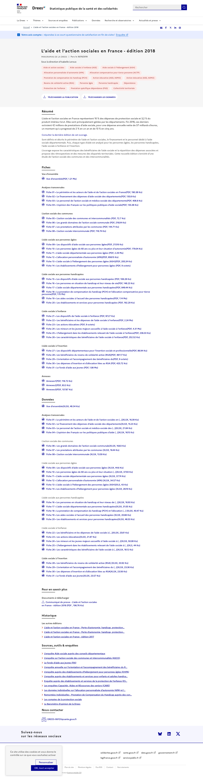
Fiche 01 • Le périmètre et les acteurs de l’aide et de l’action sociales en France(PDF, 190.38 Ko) (94, 192)
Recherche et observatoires (118, 20)
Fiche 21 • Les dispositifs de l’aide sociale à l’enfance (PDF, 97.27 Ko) (80, 315)
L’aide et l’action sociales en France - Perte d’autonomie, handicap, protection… (84, 627)
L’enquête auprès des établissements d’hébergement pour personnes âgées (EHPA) (86, 672)
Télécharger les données (101, 97)
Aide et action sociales (53, 67)
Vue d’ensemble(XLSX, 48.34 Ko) (63, 406)
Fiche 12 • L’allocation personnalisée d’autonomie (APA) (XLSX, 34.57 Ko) (83, 480)
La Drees (21, 20)
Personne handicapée (108, 83)
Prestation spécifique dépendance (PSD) (89, 88)
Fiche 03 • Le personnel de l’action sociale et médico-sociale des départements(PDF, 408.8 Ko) (94, 200)
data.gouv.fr (147, 752)
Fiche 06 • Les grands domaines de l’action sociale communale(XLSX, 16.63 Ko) (86, 445)
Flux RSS (99, 767)
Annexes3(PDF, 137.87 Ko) (59, 389)
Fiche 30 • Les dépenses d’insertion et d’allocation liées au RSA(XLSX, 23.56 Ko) (86, 571)
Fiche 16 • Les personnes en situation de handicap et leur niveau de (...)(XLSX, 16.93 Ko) (90, 502)
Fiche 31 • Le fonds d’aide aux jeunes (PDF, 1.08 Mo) (72, 367)
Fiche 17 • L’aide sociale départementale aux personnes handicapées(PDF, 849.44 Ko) (89, 287)
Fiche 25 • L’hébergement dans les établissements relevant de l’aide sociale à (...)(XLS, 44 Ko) (93, 545)
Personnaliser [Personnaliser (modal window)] (46, 762)
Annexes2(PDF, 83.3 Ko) (58, 385)
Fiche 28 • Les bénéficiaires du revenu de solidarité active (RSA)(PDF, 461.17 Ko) (86, 354)
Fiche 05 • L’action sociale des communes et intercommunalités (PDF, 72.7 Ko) (85, 218)
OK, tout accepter (44, 768)
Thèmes (36, 20)
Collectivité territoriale (124, 88)
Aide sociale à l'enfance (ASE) (83, 67)
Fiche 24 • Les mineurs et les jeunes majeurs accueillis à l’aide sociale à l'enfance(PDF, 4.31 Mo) (93, 328)
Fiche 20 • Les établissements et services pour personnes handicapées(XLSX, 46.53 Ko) (90, 519)
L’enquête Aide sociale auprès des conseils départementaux (74, 653)
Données (96, 20)
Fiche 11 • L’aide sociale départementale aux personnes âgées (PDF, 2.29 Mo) (84, 252)
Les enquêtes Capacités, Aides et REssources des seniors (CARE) (77, 685)
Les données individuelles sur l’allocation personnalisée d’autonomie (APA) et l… (84, 690)
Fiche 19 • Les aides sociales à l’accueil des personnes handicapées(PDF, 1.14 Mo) (86, 298)
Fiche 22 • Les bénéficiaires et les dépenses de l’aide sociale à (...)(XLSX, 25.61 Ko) (87, 532)
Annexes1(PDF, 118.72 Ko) (59, 380)
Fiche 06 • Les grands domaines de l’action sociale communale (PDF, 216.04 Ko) (86, 222)
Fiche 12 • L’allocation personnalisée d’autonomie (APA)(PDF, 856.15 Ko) (82, 257)
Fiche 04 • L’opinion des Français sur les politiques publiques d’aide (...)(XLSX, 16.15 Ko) (90, 432)
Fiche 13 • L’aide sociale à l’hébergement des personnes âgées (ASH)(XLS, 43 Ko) (87, 484)
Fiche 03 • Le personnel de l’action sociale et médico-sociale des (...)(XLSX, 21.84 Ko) (89, 428)
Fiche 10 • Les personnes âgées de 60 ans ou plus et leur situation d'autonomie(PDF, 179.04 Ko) (94, 248)
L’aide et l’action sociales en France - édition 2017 (69, 636)
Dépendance (129, 83)
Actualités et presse (148, 20)
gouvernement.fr (166, 752)
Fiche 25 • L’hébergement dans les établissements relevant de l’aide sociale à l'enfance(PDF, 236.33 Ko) (98, 332)
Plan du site (69, 767)
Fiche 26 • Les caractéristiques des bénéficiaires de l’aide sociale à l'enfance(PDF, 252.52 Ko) (93, 337)
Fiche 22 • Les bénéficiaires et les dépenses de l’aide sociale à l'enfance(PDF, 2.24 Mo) (89, 320)
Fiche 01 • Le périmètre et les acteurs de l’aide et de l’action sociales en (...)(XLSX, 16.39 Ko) (92, 419)
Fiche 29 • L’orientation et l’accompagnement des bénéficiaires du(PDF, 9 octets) (87, 359)
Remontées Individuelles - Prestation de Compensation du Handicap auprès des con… (88, 694)
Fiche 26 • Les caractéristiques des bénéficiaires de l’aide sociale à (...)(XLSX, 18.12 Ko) (89, 549)
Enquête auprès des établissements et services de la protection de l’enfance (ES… (85, 681)
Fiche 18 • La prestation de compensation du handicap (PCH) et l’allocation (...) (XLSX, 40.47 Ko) (94, 510)
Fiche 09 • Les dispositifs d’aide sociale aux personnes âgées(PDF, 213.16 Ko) (84, 244)
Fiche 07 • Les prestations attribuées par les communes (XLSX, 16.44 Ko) (82, 449)
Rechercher (184, 7)
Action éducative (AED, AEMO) (107, 78)
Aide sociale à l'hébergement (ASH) (118, 67)
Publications (78, 20)
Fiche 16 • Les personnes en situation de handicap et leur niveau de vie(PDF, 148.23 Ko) (90, 283)
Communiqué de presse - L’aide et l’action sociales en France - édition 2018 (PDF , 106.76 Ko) (69, 604)
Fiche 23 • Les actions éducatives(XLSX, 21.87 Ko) (71, 536)
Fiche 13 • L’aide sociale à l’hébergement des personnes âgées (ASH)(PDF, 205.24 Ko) (89, 261)
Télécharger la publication (62, 97)
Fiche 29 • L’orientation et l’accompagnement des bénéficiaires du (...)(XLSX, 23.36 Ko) (90, 567)
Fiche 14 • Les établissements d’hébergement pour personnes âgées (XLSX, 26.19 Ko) (89, 488)
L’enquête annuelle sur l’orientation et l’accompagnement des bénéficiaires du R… (85, 667)
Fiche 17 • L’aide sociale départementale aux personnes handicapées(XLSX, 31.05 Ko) (89, 506)
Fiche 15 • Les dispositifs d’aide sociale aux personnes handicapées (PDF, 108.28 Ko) (88, 278)
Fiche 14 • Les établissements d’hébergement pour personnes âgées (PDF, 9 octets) (88, 265)
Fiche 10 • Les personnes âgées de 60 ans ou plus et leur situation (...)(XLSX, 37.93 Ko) (89, 471)
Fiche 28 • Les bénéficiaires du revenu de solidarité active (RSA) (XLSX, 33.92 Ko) (87, 562)
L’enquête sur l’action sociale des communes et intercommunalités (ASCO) (82, 658)
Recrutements (123, 767)
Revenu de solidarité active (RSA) (59, 83)
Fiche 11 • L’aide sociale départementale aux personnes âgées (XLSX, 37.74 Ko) (85, 476)
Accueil (26, 27)
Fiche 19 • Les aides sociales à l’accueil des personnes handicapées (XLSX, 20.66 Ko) (88, 514)
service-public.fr (131, 758)
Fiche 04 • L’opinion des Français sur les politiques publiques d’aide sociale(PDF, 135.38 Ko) (92, 204)
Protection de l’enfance (54, 88)
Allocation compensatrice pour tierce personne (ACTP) (114, 72)
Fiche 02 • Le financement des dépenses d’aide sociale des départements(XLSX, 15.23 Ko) (91, 423)
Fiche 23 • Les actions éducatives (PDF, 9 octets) (70, 324)
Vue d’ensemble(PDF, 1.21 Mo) (61, 178)
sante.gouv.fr (129, 752)
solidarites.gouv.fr (109, 752)
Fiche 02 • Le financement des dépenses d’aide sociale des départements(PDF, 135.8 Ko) (91, 196)
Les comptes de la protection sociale (63, 699)
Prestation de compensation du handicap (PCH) (65, 78)
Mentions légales (84, 767)
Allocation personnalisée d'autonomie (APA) (64, 72)
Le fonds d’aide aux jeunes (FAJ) (60, 662)
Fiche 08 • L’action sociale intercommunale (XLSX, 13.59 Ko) (76, 454)
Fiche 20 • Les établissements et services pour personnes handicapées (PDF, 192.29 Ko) (90, 302)
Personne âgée (86, 83)
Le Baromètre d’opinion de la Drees (62, 704)
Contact (109, 767)
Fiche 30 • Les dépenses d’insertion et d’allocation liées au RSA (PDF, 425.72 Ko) (86, 363)
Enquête (121, 34)
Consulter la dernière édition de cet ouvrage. (65, 135)
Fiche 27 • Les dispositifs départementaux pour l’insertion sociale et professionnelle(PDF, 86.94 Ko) (96, 350)
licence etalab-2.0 (74, 772)
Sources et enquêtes (58, 20)
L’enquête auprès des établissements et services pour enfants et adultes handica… (86, 676)
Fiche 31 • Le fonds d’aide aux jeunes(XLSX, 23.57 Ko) (73, 575)
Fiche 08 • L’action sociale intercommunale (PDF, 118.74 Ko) (76, 230)
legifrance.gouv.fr (109, 758)
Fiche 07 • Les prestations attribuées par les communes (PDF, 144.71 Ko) (82, 226)
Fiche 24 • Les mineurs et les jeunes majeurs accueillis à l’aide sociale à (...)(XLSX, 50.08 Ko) (92, 541)
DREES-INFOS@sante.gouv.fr (62, 719)
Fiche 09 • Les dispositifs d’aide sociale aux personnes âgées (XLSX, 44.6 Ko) (84, 467)
